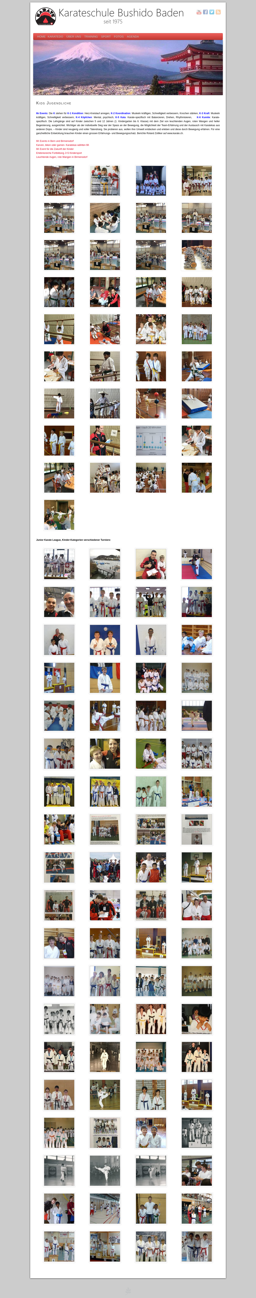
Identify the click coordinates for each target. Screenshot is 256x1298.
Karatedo (56, 36)
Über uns (74, 36)
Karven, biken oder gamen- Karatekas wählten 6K (62, 145)
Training (91, 36)
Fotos (119, 36)
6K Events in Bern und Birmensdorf (55, 141)
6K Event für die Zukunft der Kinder (55, 149)
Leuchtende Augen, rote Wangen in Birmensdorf (61, 157)
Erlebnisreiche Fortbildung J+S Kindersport (59, 153)
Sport (106, 36)
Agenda (133, 36)
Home (41, 36)
